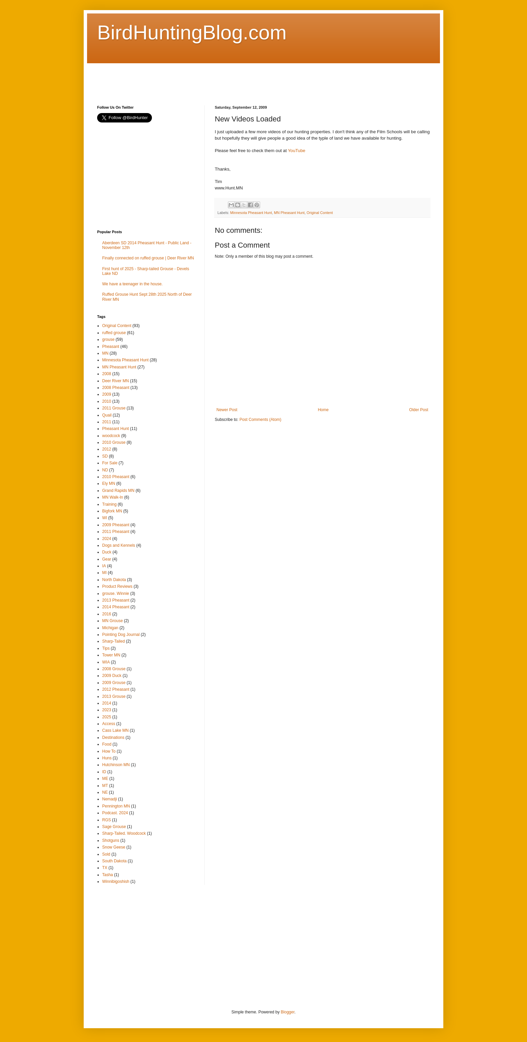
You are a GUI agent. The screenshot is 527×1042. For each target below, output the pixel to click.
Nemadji (109, 799)
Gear (106, 559)
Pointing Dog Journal (120, 634)
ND (105, 470)
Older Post (418, 409)
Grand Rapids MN (118, 490)
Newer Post (226, 409)
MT (105, 785)
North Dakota (114, 579)
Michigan (110, 627)
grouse (108, 339)
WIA (106, 662)
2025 (106, 717)
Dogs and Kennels (118, 545)
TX (104, 867)
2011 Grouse (113, 408)
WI (104, 517)
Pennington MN (116, 806)
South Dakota (114, 861)
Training (109, 504)
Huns (107, 758)
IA (104, 566)
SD (105, 456)
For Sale (109, 463)
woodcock (111, 435)
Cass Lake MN (115, 730)
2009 (106, 394)
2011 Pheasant (115, 531)
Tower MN (111, 655)
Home (323, 409)
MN (105, 353)
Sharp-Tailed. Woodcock (124, 833)
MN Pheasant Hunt (289, 213)
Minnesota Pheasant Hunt (251, 213)
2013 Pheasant (115, 600)
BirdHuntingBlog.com (192, 32)
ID (104, 771)
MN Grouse (112, 620)
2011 (106, 422)
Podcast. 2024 (115, 813)
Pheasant (110, 346)
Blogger (287, 1012)
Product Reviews (117, 586)
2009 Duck (111, 675)
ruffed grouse (114, 332)
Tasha (107, 874)
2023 (106, 710)
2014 (106, 703)
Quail (107, 415)
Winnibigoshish (115, 881)
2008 (106, 373)
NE (105, 792)
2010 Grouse (113, 442)
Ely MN (108, 483)
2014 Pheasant (115, 607)
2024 (106, 538)
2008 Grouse (113, 669)
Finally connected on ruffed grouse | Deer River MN (148, 258)
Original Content (320, 213)
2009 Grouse (113, 682)
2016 (106, 614)
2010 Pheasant (115, 476)
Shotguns (110, 840)
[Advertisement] (219, 78)
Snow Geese (113, 847)
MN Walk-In (112, 497)
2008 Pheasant (115, 387)
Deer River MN (115, 381)
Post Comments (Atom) (260, 419)
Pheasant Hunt (115, 428)
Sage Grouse (114, 826)
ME (105, 778)
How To (109, 751)
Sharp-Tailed (113, 641)
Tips (106, 648)
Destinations (113, 737)
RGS (106, 820)
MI (104, 572)
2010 (106, 401)
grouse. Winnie (115, 593)
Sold (106, 854)
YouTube (296, 150)
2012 (106, 449)
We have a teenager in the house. (132, 284)
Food (106, 744)
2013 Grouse (113, 696)
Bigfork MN (112, 511)
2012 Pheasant (115, 689)
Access (108, 723)
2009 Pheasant (115, 525)
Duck (106, 552)
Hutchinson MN (116, 764)
